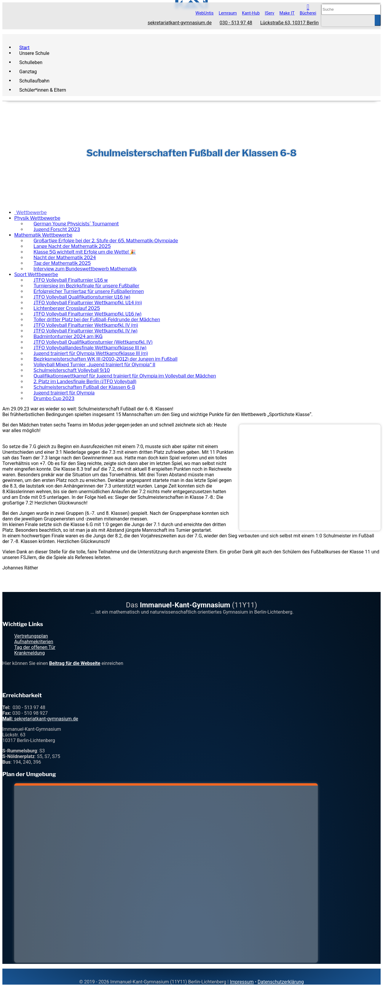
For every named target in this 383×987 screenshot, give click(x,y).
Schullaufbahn (34, 80)
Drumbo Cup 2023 (53, 398)
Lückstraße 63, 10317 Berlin (289, 22)
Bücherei (308, 13)
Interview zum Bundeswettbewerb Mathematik (85, 269)
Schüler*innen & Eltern (42, 90)
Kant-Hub (251, 13)
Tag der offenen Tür (34, 647)
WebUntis (204, 13)
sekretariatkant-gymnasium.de (180, 22)
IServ (269, 13)
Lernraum (228, 13)
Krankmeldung (29, 653)
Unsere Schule (34, 53)
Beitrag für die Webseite (74, 663)
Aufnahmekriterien (33, 641)
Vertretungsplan (31, 636)
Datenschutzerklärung (281, 982)
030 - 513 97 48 (236, 22)
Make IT (287, 13)
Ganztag (28, 71)
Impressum (242, 982)
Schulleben (30, 62)
